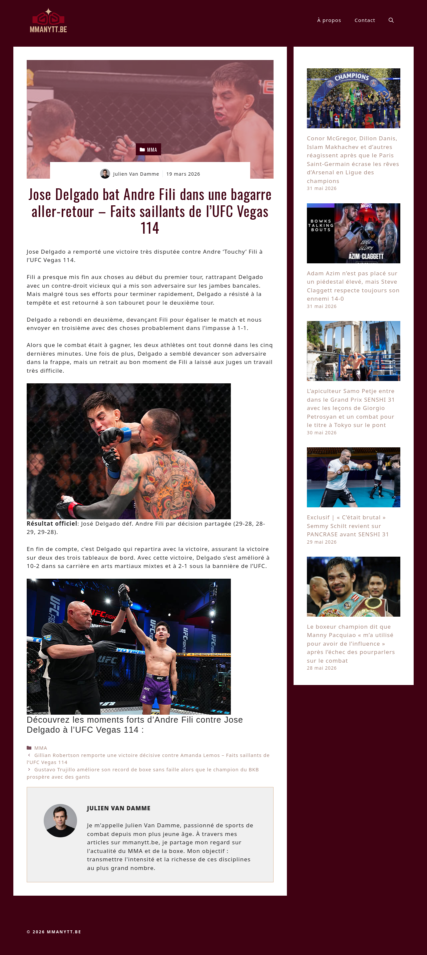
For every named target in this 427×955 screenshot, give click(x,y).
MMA (40, 748)
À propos (329, 20)
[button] (391, 20)
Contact (365, 20)
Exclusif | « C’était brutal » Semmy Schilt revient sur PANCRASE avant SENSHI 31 (348, 525)
